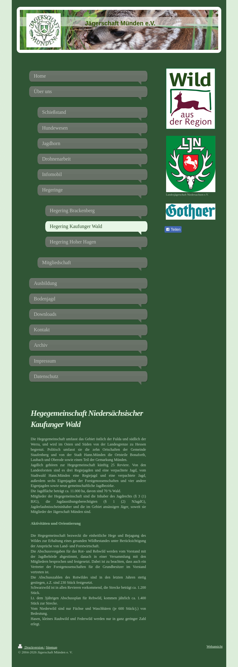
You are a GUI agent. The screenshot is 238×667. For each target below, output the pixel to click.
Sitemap (51, 647)
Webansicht (214, 646)
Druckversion (31, 647)
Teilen (173, 229)
